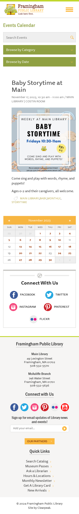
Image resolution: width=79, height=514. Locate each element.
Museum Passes (37, 466)
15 (40, 246)
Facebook (22, 294)
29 (40, 260)
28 (30, 260)
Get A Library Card (37, 485)
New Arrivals (37, 490)
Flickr (39, 319)
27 (20, 260)
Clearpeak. (44, 507)
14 (30, 246)
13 (20, 246)
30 (50, 260)
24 (59, 253)
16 (50, 246)
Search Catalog (37, 461)
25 (69, 253)
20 (20, 253)
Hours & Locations (37, 476)
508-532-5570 (39, 365)
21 (30, 253)
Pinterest (56, 306)
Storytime (19, 202)
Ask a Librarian (37, 471)
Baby (43, 198)
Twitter (56, 294)
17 (59, 246)
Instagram (22, 306)
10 (59, 240)
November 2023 (39, 220)
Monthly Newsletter (37, 480)
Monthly (54, 198)
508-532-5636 (39, 385)
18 (69, 246)
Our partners (37, 441)
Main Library (29, 198)
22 (40, 253)
